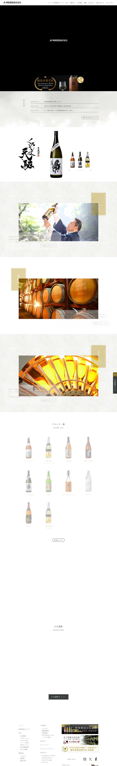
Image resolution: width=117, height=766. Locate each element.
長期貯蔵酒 (45, 730)
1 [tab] (76, 170)
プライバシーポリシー (47, 748)
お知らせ (43, 741)
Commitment (47, 758)
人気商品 (43, 725)
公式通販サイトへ (58, 697)
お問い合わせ (100, 2)
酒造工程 (23, 760)
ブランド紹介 (24, 742)
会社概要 (23, 736)
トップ (50, 2)
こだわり (23, 756)
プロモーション (25, 738)
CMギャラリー (25, 745)
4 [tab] (82, 170)
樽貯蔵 (22, 758)
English (91, 2)
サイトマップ (44, 745)
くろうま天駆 (46, 737)
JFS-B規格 (24, 749)
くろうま (44, 728)
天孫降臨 (44, 733)
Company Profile (48, 755)
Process (45, 762)
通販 (85, 2)
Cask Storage (47, 760)
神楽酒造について (58, 2)
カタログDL (109, 2)
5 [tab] (83, 170)
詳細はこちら (58, 540)
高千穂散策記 (24, 747)
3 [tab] (80, 170)
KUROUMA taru (48, 735)
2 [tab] (78, 170)
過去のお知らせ (90, 117)
